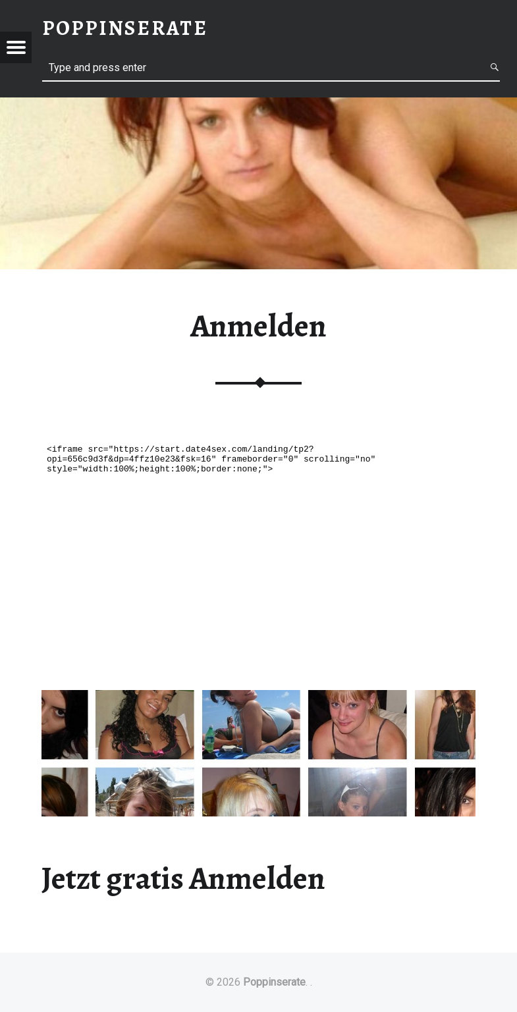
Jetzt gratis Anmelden (183, 878)
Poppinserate (274, 982)
